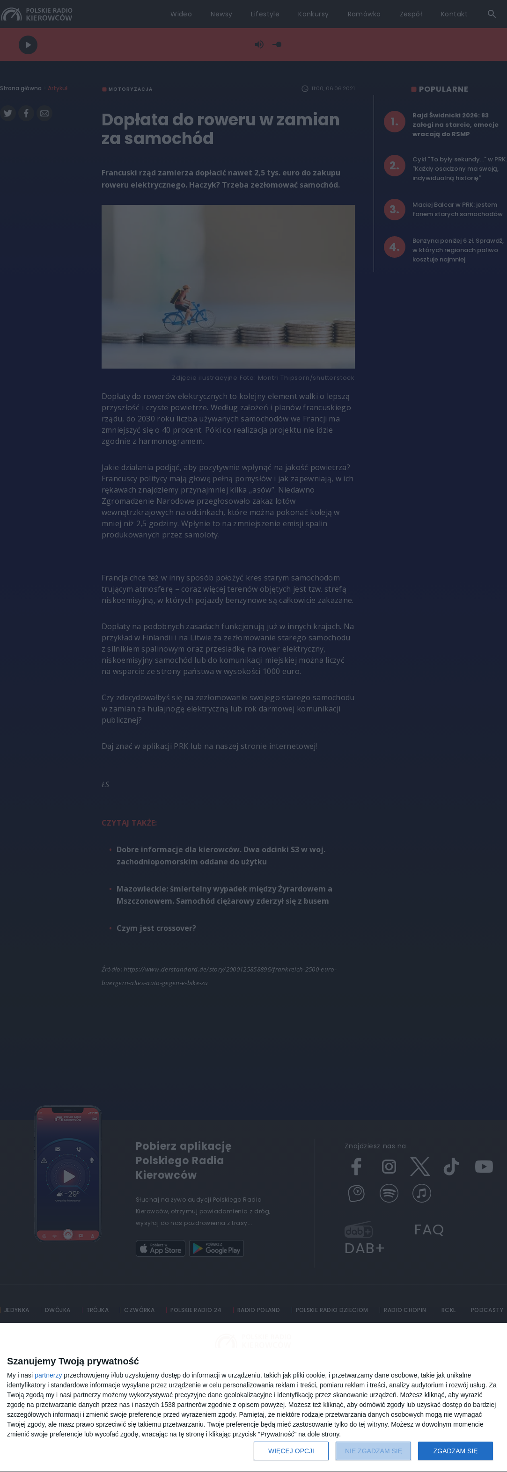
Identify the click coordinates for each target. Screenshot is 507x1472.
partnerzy (48, 1375)
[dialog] (253, 1397)
